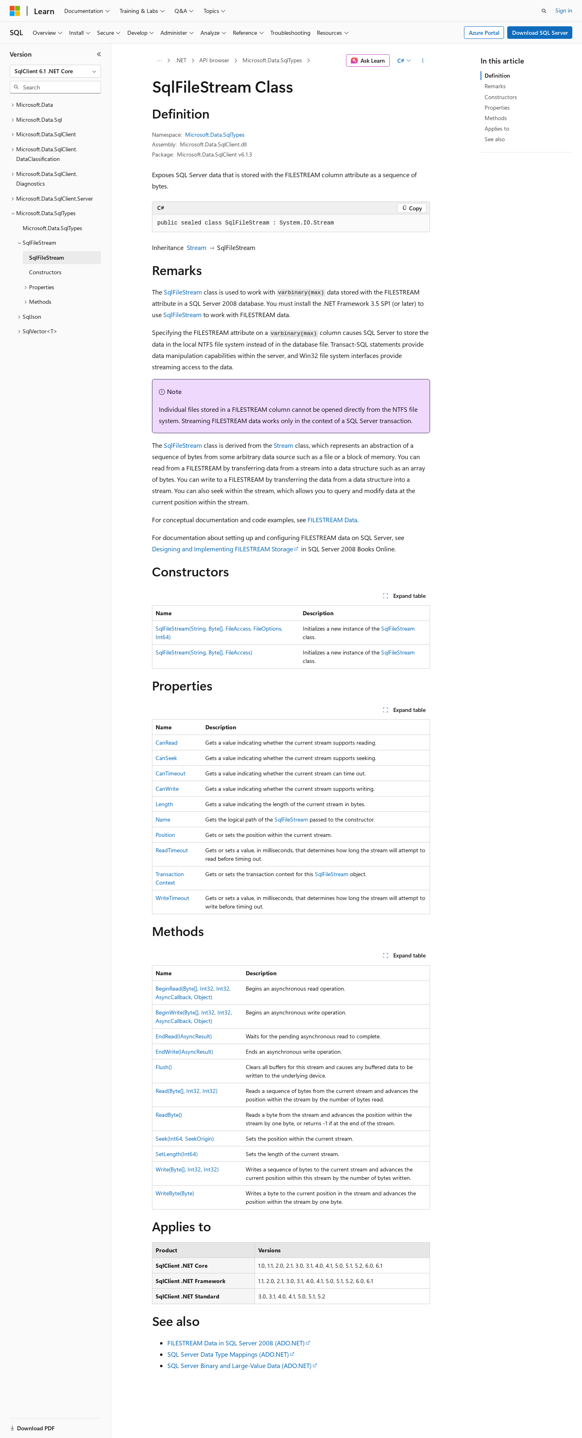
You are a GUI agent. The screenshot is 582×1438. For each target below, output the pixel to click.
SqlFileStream (183, 292)
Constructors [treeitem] (45, 272)
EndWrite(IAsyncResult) (184, 1051)
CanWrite (167, 788)
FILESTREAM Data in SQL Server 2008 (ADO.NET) (236, 1342)
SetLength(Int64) (177, 1154)
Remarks (495, 86)
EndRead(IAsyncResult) (184, 1036)
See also (495, 139)
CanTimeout (171, 773)
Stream (197, 247)
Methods (496, 118)
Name (163, 819)
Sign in (563, 10)
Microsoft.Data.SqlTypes (272, 60)
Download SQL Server (540, 32)
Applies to (497, 128)
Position (165, 835)
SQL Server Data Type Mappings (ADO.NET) (228, 1354)
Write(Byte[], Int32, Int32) (187, 1169)
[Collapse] (99, 54)
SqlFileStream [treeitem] (46, 257)
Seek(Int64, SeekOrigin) (185, 1138)
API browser (214, 60)
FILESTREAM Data (332, 519)
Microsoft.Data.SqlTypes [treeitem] (52, 228)
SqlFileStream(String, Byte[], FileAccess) (204, 652)
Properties (497, 107)
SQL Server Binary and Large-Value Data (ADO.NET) (239, 1365)
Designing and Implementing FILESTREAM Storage (222, 548)
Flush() (164, 1067)
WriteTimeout (172, 898)
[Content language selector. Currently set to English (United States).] (47, 1423)
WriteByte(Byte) (175, 1193)
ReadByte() (169, 1114)
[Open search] (544, 11)
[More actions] (423, 60)
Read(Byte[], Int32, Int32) (186, 1091)
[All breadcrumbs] (159, 60)
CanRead (166, 742)
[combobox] (55, 71)
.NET (180, 60)
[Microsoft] (15, 11)
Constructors (501, 97)
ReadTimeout (172, 850)
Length (164, 804)
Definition (497, 75)
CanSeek (166, 758)
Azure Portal (484, 32)
